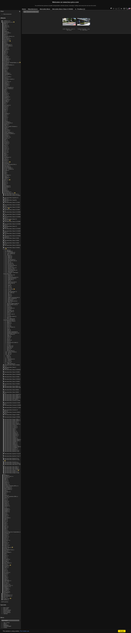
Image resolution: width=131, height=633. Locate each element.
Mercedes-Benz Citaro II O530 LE (12, 245)
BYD (5, 55)
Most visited (6, 607)
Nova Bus (6, 491)
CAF (5, 69)
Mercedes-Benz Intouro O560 (11, 424)
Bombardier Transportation (10, 62)
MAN (5, 179)
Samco (5, 530)
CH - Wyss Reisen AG (10, 301)
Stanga (5, 548)
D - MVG (7, 317)
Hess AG (6, 137)
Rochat (5, 514)
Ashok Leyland (7, 45)
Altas (5, 42)
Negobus (6, 482)
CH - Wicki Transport (10, 298)
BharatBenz (6, 58)
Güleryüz (6, 131)
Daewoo (6, 93)
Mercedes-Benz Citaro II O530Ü (12, 381)
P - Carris (7, 362)
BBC (5, 51)
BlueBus (6, 61)
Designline (6, 96)
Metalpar (6, 475)
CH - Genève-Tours (9, 267)
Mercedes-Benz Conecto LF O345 (12, 407)
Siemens (6, 540)
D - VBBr (7, 335)
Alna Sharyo (7, 38)
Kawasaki (6, 163)
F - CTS (7, 343)
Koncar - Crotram (8, 169)
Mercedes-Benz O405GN (10, 433)
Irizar (5, 150)
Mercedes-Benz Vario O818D (11, 469)
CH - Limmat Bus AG (10, 270)
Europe (4, 598)
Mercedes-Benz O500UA (10, 444)
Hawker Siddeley (8, 132)
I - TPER (7, 356)
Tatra (5, 558)
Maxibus (6, 190)
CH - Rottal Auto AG (10, 278)
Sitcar (5, 541)
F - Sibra (7, 349)
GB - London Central (10, 351)
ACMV (5, 25)
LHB (5, 173)
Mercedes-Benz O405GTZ (10, 435)
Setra (5, 539)
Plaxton (5, 501)
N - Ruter (7, 357)
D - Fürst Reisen (9, 308)
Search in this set (32, 11)
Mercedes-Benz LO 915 (10, 426)
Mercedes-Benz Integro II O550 (11, 414)
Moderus (6, 477)
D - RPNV (7, 323)
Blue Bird (6, 60)
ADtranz (6, 26)
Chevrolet (6, 85)
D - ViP (7, 338)
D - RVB (7, 324)
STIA (5, 524)
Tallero (5, 555)
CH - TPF (7, 287)
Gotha (5, 128)
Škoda (5, 542)
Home (24, 9)
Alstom (5, 41)
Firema (5, 117)
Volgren (5, 579)
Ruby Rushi (6, 517)
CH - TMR (7, 285)
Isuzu (5, 151)
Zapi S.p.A (6, 591)
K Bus (5, 158)
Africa (4, 593)
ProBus (5, 503)
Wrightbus (6, 586)
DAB (5, 89)
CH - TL (7, 284)
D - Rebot (7, 325)
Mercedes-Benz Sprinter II (10, 450)
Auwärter (6, 49)
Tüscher (6, 566)
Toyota (5, 564)
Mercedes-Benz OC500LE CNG (12, 446)
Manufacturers (6, 22)
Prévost (5, 502)
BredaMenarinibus (8, 64)
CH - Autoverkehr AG (10, 260)
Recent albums (6, 612)
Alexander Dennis (8, 36)
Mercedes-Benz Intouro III (10, 421)
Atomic (5, 47)
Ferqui (5, 114)
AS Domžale (7, 32)
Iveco (5, 152)
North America (6, 594)
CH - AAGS (8, 256)
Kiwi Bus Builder (7, 167)
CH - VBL (7, 293)
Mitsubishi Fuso (7, 476)
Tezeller (5, 561)
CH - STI (7, 280)
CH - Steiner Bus (9, 283)
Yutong (5, 590)
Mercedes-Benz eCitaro (10, 470)
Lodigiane (6, 177)
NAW (5, 479)
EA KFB (5, 101)
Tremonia (6, 565)
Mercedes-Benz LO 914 (10, 425)
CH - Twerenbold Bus (10, 291)
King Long (6, 165)
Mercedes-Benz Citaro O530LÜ (11, 396)
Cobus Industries (8, 87)
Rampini (6, 508)
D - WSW (7, 340)
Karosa (5, 160)
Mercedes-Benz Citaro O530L (11, 395)
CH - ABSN (8, 257)
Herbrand (6, 135)
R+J (5, 507)
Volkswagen (6, 580)
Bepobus (6, 56)
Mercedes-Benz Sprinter (10, 448)
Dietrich (5, 98)
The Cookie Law (24, 631)
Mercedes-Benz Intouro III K (11, 194)
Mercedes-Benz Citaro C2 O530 (12, 202)
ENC (5, 102)
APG (5, 30)
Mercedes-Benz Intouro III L (11, 422)
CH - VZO (7, 296)
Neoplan (6, 484)
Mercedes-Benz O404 (9, 430)
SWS (5, 527)
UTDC (5, 567)
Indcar (5, 146)
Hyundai (6, 143)
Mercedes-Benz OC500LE (10, 445)
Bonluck (6, 63)
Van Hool (6, 572)
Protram (6, 504)
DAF (5, 90)
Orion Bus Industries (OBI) (10, 496)
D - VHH (7, 337)
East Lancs (6, 105)
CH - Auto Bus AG (9, 259)
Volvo (5, 581)
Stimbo (5, 551)
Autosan (6, 48)
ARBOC (6, 31)
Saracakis (6, 533)
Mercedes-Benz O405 (9, 431)
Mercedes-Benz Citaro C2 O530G (12, 212)
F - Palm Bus (8, 347)
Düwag (5, 100)
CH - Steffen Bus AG (10, 282)
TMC (5, 554)
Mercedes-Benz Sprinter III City (11, 459)
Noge (5, 490)
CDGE (5, 72)
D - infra (7, 341)
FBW (5, 109)
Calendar (5, 613)
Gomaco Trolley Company (10, 126)
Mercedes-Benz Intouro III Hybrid (12, 195)
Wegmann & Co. (8, 585)
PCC (5, 498)
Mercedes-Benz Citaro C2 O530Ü (12, 228)
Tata (5, 556)
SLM (5, 522)
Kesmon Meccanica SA (9, 164)
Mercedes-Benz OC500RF (10, 447)
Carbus (5, 77)
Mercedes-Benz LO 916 (10, 427)
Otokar (5, 497)
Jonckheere (6, 157)
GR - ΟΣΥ (7, 353)
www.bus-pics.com (71, 2)
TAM (5, 553)
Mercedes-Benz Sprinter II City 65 (12, 453)
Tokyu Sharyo (7, 562)
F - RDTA (7, 348)
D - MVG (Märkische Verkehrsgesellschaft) (9, 319)
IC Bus (5, 144)
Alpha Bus (6, 39)
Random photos (7, 610)
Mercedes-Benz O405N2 (10, 438)
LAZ (5, 171)
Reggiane (6, 510)
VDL (5, 571)
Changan (6, 83)
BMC (5, 53)
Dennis (5, 95)
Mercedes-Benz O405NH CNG (11, 440)
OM (4, 494)
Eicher (5, 107)
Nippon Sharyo (7, 488)
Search (5, 623)
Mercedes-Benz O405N (10, 437)
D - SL (6, 328)
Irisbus (5, 148)
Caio (5, 75)
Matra (5, 188)
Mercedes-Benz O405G (10, 432)
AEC (5, 28)
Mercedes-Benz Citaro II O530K (12, 372)
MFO (5, 183)
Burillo (5, 66)
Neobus (5, 483)
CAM (5, 70)
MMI (5, 184)
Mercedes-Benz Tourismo (10, 462)
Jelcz (5, 156)
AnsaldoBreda (7, 44)
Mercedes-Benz (7, 193)
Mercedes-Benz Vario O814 (11, 466)
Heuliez (5, 138)
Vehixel (5, 573)
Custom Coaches (8, 88)
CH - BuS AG (8, 263)
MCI (5, 181)
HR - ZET (7, 354)
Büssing (6, 68)
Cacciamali (6, 73)
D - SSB (7, 329)
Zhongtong (6, 592)
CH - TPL (7, 290)
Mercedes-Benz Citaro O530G (11, 389)
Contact (5, 627)
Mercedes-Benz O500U (10, 443)
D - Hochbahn (8, 310)
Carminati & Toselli (8, 79)
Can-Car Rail (7, 76)
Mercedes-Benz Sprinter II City (11, 451)
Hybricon (6, 141)
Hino (5, 140)
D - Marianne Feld (9, 321)
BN (4, 54)
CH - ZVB (7, 302)
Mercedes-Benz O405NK (10, 441)
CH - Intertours (8, 269)
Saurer (5, 534)
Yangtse (6, 587)
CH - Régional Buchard (10, 277)
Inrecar (5, 147)
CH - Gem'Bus (8, 266)
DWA (5, 92)
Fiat (5, 115)
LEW (5, 172)
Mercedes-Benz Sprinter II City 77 (12, 456)
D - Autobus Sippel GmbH (11, 303)
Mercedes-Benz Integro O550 (11, 419)
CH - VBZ (7, 295)
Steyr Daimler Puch (8, 549)
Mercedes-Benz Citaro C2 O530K (12, 221)
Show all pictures (7, 14)
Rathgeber (6, 509)
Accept (122, 631)
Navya (5, 481)
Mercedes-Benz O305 (9, 428)
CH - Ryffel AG (8, 279)
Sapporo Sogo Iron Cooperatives (11, 532)
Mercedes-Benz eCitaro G (10, 471)
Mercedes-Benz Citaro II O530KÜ (12, 374)
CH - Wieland (8, 299)
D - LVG (7, 315)
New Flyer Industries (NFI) (10, 485)
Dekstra (5, 94)
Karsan (5, 162)
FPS (5, 112)
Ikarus (5, 145)
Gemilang (6, 121)
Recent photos (6, 611)
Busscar (6, 67)
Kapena (5, 159)
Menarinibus (7, 191)
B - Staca (7, 254)
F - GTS (7, 344)
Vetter (5, 575)
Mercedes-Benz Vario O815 (11, 468)
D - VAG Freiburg (9, 334)
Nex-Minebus (7, 487)
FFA (5, 111)
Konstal (5, 170)
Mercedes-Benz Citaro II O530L (11, 376)
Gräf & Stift (6, 130)
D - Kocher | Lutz (9, 314)
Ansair (5, 43)
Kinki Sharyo (7, 166)
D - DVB (7, 305)
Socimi (5, 543)
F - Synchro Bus (9, 350)
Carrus (5, 80)
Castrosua (6, 81)
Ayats (5, 50)
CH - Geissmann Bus (10, 265)
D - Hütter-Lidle (8, 311)
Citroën (5, 86)
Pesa (5, 500)
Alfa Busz (6, 37)
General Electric (7, 122)
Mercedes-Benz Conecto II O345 (12, 400)
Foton (5, 120)
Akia (5, 35)
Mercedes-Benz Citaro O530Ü (11, 398)
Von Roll (6, 583)
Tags (4, 622)
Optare (5, 495)
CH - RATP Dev (9, 274)
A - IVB (7, 250)
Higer (5, 139)
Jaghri (5, 154)
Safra (5, 529)
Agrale (5, 33)
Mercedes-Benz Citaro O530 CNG (12, 387)
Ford (5, 119)
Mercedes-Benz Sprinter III (10, 458)
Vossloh (5, 584)
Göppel (5, 127)
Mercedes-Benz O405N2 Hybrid (12, 439)
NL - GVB (7, 360)
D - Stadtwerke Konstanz (11, 333)
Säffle (5, 528)
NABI (5, 478)
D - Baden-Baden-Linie (10, 304)
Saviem (5, 535)
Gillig (5, 125)
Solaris (5, 545)
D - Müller (7, 322)
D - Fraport (7, 306)
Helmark (6, 134)
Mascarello (6, 187)
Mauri (5, 189)
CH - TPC (7, 286)
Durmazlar (6, 99)
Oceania (5, 599)
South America (6, 596)
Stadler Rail (6, 547)
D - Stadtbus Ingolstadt (10, 331)
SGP (5, 520)
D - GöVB (7, 309)
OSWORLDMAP (7, 626)
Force (5, 118)
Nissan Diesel (7, 489)
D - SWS (7, 330)
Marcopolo (6, 185)
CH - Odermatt (8, 271)
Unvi (5, 568)
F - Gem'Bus (8, 346)
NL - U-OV (7, 361)
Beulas (5, 57)
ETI (4, 103)
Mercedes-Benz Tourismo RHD (11, 463)
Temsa (5, 560)
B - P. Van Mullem (9, 252)
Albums (3, 18)
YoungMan (6, 588)
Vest (5, 574)
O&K (5, 492)
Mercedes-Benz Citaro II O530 (11, 238)
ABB (5, 23)
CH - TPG (7, 289)
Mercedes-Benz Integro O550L (11, 420)
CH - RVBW (8, 276)
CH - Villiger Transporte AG (11, 297)
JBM (5, 153)
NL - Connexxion (9, 359)
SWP (5, 526)
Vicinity (5, 577)
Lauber (5, 176)
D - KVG (7, 312)
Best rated (5, 608)
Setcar (5, 537)
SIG (5, 521)
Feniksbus (6, 113)
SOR (5, 523)
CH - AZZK (7, 258)
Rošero (5, 515)
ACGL (5, 24)
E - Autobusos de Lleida (10, 342)
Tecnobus (6, 559)
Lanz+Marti (6, 175)
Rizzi (5, 513)
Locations (5, 20)
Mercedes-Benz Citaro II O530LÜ (12, 379)
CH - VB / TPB (8, 292)
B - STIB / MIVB (9, 253)
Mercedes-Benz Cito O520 (10, 399)
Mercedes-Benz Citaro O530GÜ (12, 394)
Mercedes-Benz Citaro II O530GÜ (12, 369)
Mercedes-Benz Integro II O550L (12, 417)
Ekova (5, 108)
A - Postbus (8, 251)
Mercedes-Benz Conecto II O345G (12, 405)
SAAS (5, 518)
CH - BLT (7, 261)
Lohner (5, 178)
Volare (5, 578)
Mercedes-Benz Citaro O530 (11, 386)
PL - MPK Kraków (9, 363)
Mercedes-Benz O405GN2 (10, 434)
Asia (4, 597)
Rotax (5, 516)
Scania (5, 536)
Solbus (5, 546)
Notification (6, 625)
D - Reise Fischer (9, 327)
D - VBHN (7, 336)
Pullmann (6, 505)
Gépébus (6, 124)
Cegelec (6, 82)
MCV (5, 182)
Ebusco (5, 106)
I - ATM (7, 355)
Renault (5, 511)
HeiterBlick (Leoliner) (9, 133)
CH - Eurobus (8, 264)
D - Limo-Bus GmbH (10, 316)
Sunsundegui (7, 552)
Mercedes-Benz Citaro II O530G (12, 247)
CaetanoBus (7, 74)
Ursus (5, 570)
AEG (5, 29)
